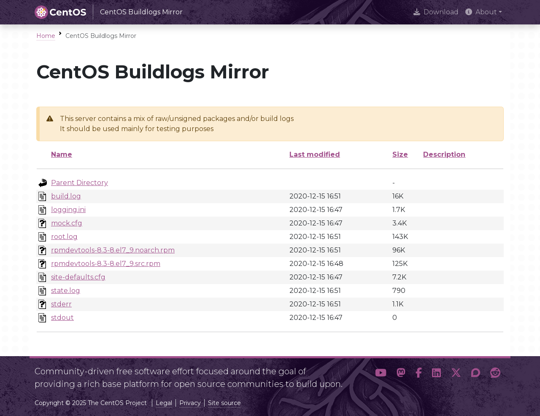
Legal (164, 403)
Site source (224, 403)
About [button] (481, 12)
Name (61, 154)
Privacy (190, 403)
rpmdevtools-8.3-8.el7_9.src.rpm (105, 264)
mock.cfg (66, 223)
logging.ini (68, 210)
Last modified (314, 154)
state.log (65, 291)
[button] (381, 374)
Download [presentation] (436, 12)
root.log (64, 237)
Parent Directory (79, 183)
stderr (61, 304)
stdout (62, 318)
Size (400, 154)
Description (444, 154)
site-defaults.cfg (78, 277)
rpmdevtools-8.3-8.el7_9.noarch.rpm (113, 250)
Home (45, 36)
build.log (66, 196)
